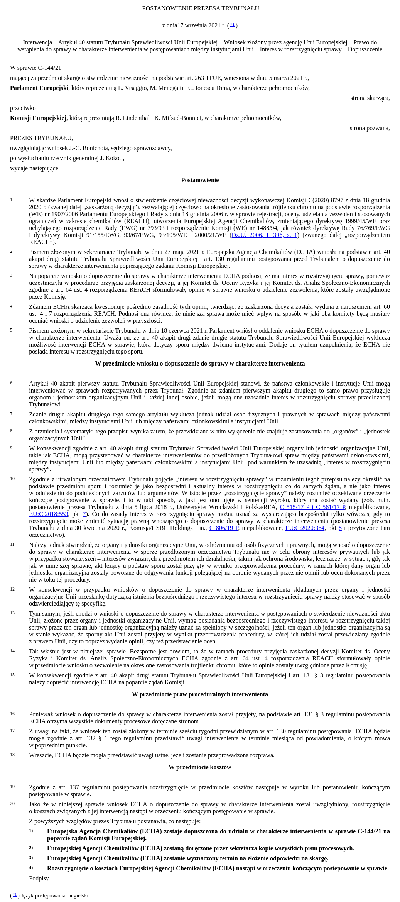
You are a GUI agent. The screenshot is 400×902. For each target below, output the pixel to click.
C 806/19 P (223, 528)
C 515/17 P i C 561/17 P (312, 507)
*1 (232, 24)
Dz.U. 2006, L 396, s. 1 (264, 235)
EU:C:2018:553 (48, 514)
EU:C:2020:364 (304, 528)
